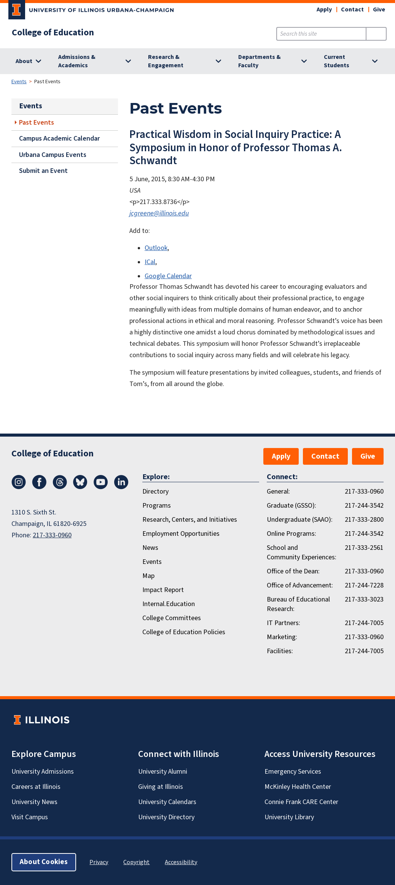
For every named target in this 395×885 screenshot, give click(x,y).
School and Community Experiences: (301, 552)
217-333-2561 (364, 548)
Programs (156, 505)
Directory (155, 491)
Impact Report (163, 590)
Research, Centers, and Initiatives (189, 519)
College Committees (171, 618)
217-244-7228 (364, 585)
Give (379, 9)
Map (148, 576)
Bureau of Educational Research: (298, 604)
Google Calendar (168, 276)
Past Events (36, 122)
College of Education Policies (183, 632)
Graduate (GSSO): (291, 505)
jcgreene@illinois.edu (159, 213)
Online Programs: (291, 533)
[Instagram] (18, 487)
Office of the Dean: (293, 571)
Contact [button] (352, 9)
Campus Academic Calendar (59, 138)
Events (19, 81)
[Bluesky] (80, 487)
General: (278, 491)
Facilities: (280, 651)
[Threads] (59, 487)
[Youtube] (100, 487)
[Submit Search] (376, 34)
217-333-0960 (52, 535)
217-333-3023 (364, 599)
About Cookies (44, 862)
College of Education (53, 32)
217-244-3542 (364, 505)
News (150, 548)
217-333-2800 (364, 519)
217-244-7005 (364, 623)
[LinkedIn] (121, 487)
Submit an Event (43, 171)
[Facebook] (39, 487)
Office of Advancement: (300, 585)
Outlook (156, 248)
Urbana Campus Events (52, 155)
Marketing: (282, 637)
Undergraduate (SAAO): (300, 519)
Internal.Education (168, 604)
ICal (150, 262)
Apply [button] (324, 9)
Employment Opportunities (181, 533)
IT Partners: (283, 623)
